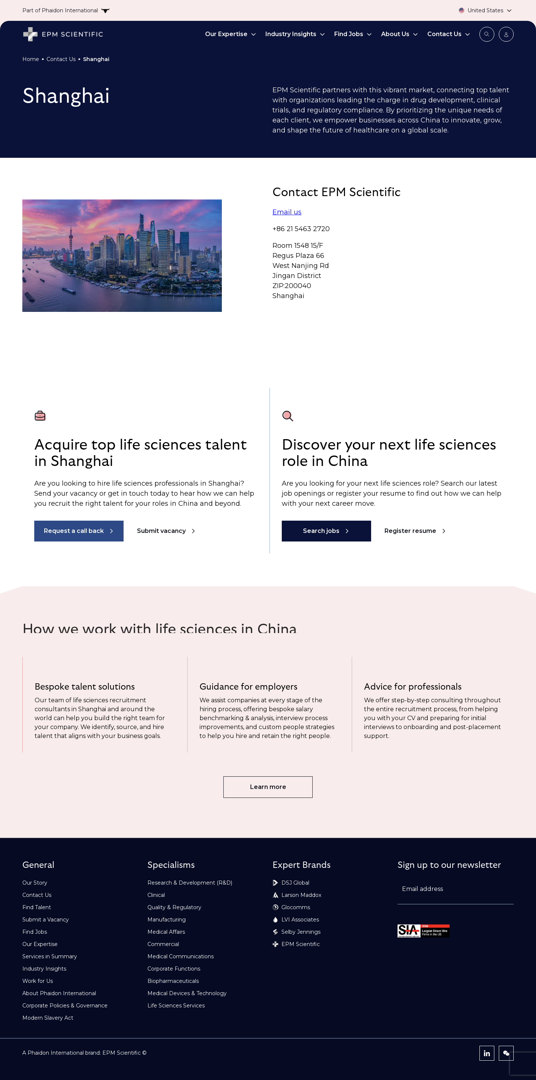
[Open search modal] (486, 34)
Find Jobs (353, 34)
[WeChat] (506, 1053)
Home (30, 59)
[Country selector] (476, 11)
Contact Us (448, 34)
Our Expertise (230, 34)
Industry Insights (295, 34)
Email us (287, 212)
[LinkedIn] (486, 1053)
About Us (399, 34)
